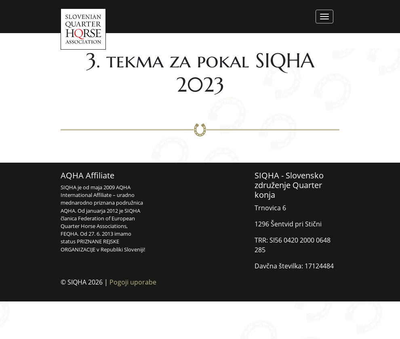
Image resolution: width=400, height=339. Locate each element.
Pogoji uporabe (132, 282)
